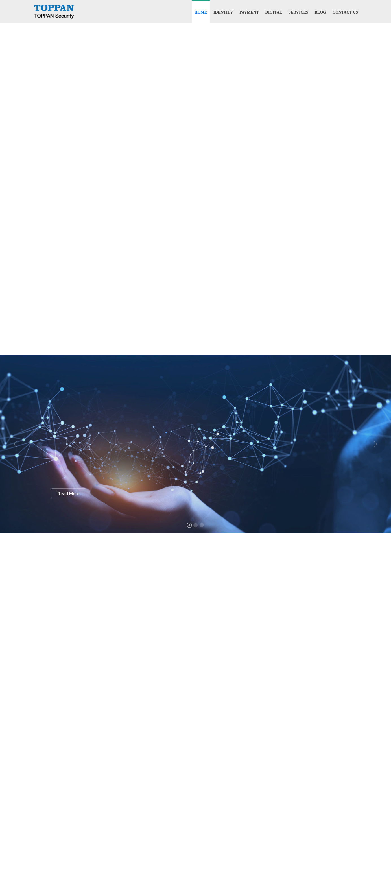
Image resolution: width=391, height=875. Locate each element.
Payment (249, 12)
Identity (223, 12)
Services (298, 12)
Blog (320, 12)
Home (201, 12)
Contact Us (345, 12)
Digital (273, 12)
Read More (69, 493)
